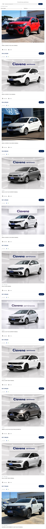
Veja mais (41, 53)
